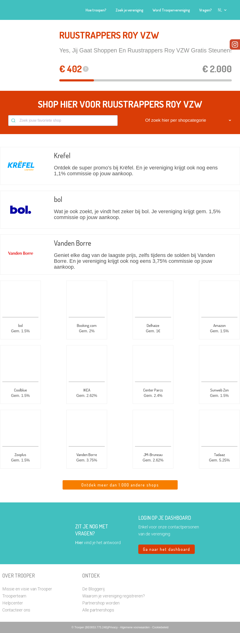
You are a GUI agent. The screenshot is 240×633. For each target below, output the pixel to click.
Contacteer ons (16, 609)
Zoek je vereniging (129, 10)
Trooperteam (14, 595)
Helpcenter (12, 602)
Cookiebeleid (160, 627)
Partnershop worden (101, 602)
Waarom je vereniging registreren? (113, 595)
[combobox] (63, 120)
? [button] (86, 68)
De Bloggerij (93, 588)
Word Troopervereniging (171, 10)
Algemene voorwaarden (135, 627)
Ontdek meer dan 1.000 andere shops (120, 484)
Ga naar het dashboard (166, 549)
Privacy (114, 627)
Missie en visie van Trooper (27, 588)
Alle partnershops (98, 609)
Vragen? (205, 10)
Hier (79, 542)
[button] (222, 10)
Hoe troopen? (96, 10)
